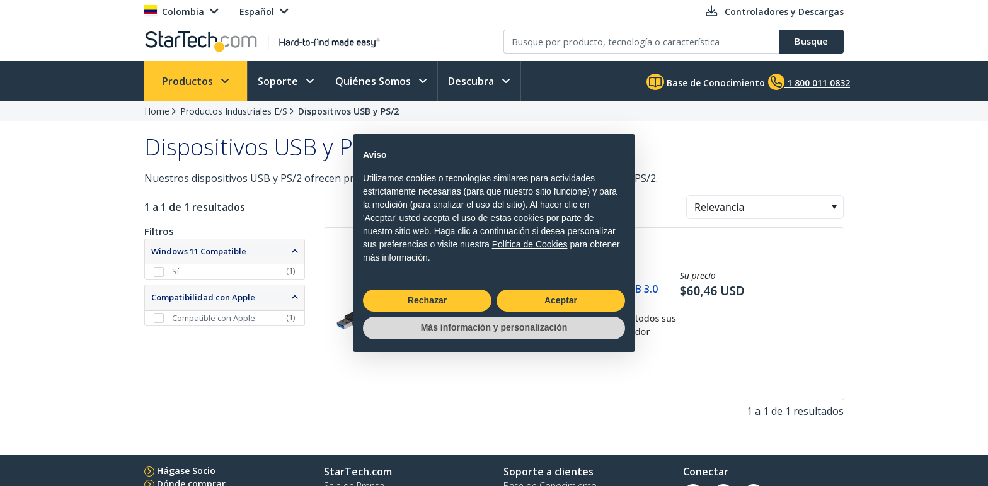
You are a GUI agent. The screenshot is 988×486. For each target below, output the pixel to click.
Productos (188, 81)
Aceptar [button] (560, 300)
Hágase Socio (186, 471)
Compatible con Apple (213, 318)
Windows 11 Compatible (198, 251)
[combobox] (765, 207)
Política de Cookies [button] (530, 244)
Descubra (472, 81)
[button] (834, 207)
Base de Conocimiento (705, 82)
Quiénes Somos (374, 81)
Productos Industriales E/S (233, 111)
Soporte (279, 81)
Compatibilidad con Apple (203, 297)
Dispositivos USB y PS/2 (348, 111)
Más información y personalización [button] (494, 327)
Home (156, 111)
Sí (175, 271)
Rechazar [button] (427, 300)
